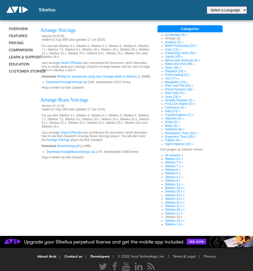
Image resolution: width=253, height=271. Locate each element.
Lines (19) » (173, 96)
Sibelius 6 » (173, 169)
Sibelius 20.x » (175, 209)
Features (18, 36)
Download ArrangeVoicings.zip (66, 82)
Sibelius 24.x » (175, 195)
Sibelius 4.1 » (174, 177)
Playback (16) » (175, 71)
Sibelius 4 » (173, 180)
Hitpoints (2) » (174, 118)
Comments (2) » (176, 107)
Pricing (16, 43)
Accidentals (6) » (176, 35)
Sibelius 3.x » (174, 184)
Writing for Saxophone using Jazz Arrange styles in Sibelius (97, 76)
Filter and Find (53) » (179, 85)
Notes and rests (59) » (180, 64)
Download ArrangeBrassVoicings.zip (70, 152)
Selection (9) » (175, 129)
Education (19, 64)
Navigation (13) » (176, 82)
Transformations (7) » (179, 115)
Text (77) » (172, 78)
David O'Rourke (71, 63)
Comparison (21, 50)
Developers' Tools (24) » (181, 133)
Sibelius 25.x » (175, 191)
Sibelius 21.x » (175, 206)
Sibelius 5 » (173, 173)
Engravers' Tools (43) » (180, 136)
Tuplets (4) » (173, 140)
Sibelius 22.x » (175, 202)
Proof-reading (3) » (178, 75)
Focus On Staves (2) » (180, 104)
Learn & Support (25, 57)
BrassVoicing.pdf (68, 146)
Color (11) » (173, 49)
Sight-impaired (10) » (179, 144)
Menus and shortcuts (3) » (182, 60)
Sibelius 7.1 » (174, 166)
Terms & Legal (184, 256)
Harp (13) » (172, 111)
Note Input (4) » (175, 93)
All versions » (174, 155)
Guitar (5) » (172, 122)
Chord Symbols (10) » (180, 89)
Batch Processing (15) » (181, 45)
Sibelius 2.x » (174, 213)
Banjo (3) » (172, 126)
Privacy (210, 256)
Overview (18, 29)
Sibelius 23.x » (175, 199)
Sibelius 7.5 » (174, 162)
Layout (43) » (174, 56)
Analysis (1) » (174, 42)
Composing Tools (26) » (181, 53)
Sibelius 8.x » (174, 159)
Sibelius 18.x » (175, 221)
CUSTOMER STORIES (27, 71)
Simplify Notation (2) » (180, 100)
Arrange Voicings (58, 140)
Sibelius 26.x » (175, 188)
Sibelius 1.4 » (174, 224)
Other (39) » (173, 67)
